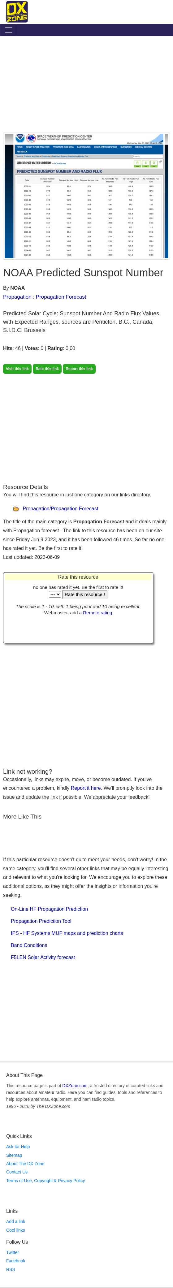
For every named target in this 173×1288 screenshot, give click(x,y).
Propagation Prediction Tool (41, 921)
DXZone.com (75, 1085)
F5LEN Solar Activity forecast (43, 957)
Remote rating (97, 612)
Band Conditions (29, 945)
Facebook (15, 1260)
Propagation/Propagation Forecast (60, 508)
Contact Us (17, 1171)
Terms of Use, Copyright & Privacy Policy (45, 1180)
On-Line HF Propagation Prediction (49, 909)
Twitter (12, 1252)
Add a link (15, 1221)
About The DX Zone (25, 1163)
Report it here (86, 788)
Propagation (17, 297)
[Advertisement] (86, 85)
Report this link (79, 369)
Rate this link (47, 369)
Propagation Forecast (61, 297)
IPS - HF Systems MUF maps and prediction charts (67, 933)
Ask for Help (18, 1146)
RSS (10, 1269)
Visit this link (17, 369)
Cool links (15, 1230)
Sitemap (14, 1155)
